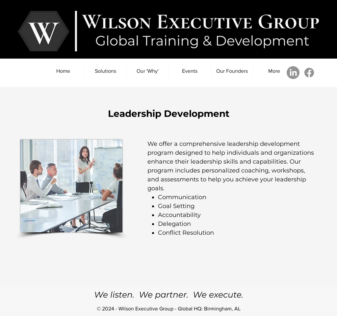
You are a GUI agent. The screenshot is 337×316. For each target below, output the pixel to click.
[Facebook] (309, 72)
